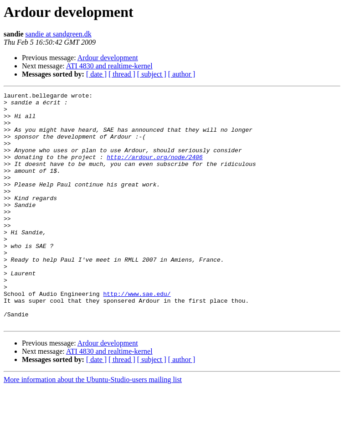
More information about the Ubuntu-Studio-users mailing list (93, 426)
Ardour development (107, 58)
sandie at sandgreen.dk (59, 34)
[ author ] (181, 74)
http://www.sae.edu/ (136, 335)
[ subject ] (151, 74)
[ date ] (96, 74)
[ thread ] (121, 74)
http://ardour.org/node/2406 (155, 170)
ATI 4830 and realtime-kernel (109, 66)
